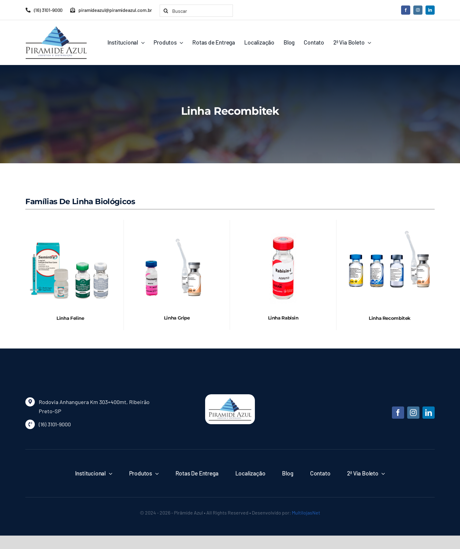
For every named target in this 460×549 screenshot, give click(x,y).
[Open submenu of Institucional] (109, 473)
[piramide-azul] (230, 397)
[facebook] (405, 10)
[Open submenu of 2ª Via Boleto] (382, 473)
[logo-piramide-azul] (56, 29)
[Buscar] (196, 11)
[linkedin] (430, 10)
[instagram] (417, 10)
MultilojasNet (306, 512)
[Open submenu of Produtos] (155, 473)
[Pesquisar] (166, 11)
